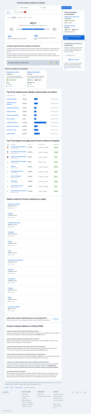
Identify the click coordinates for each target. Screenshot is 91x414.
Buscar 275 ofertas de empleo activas (72, 37)
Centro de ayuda (25, 396)
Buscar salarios (66, 7)
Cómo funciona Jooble (27, 402)
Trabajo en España (57, 396)
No (56, 63)
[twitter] (80, 392)
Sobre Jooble (25, 394)
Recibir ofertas (74, 59)
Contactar (56, 319)
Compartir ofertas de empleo (44, 396)
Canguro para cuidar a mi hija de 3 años (13, 72)
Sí (50, 63)
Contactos (24, 398)
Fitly (54, 407)
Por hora (30, 17)
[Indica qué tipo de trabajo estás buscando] (28, 8)
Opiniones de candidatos (27, 404)
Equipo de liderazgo (26, 400)
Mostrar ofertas (55, 99)
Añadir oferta (41, 394)
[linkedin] (84, 392)
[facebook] (72, 392)
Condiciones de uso (57, 398)
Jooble (10, 411)
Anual (8, 17)
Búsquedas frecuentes (58, 394)
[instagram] (76, 392)
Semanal (19, 17)
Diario (24, 17)
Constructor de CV (57, 405)
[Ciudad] (50, 8)
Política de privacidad (69, 67)
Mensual (14, 17)
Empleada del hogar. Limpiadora (33, 72)
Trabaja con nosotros (26, 406)
